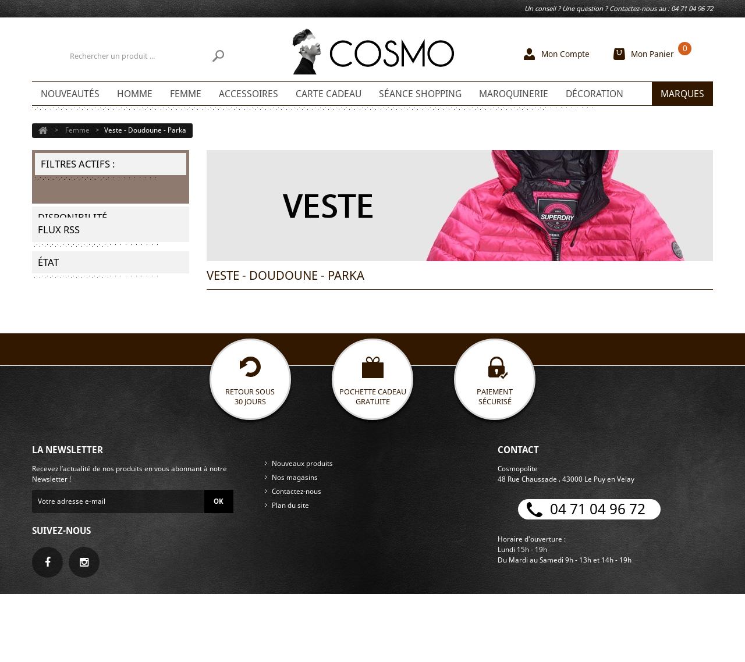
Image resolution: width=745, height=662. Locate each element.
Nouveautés (70, 94)
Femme (185, 94)
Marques (682, 94)
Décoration (594, 94)
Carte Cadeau (328, 94)
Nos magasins (295, 545)
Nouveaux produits (302, 531)
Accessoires (248, 94)
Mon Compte (565, 53)
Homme (134, 94)
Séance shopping (420, 94)
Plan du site (290, 573)
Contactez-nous (296, 559)
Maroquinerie (513, 94)
